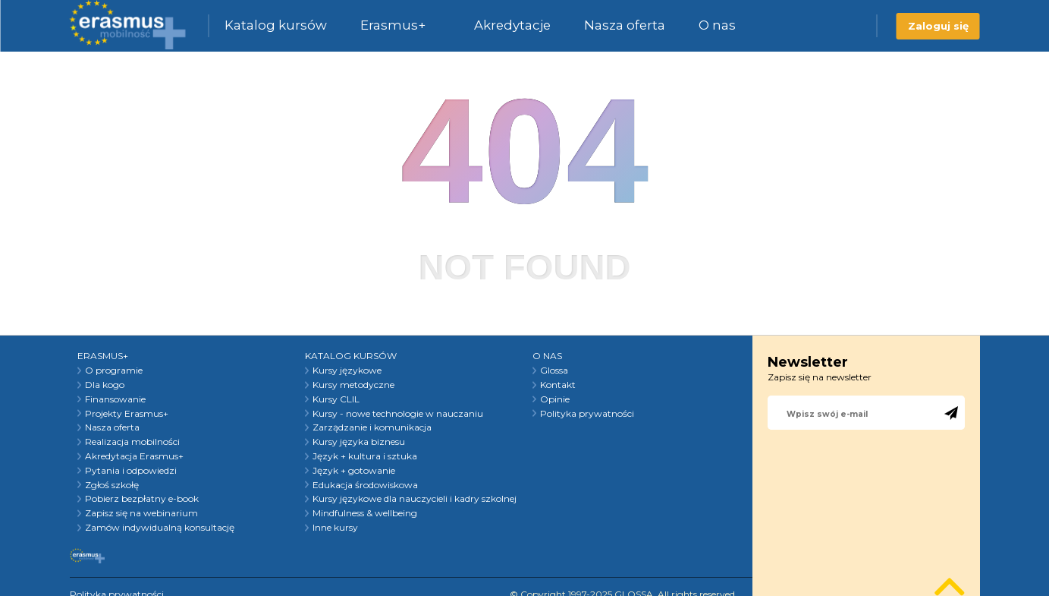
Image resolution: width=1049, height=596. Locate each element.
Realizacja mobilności (132, 442)
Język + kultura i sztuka (365, 456)
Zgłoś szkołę (112, 485)
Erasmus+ (393, 25)
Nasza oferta (624, 25)
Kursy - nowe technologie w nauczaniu (398, 413)
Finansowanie (115, 399)
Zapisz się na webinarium (141, 513)
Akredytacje (512, 25)
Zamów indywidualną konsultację (159, 527)
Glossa (554, 370)
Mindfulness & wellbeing (365, 513)
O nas (717, 25)
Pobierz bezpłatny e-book (142, 499)
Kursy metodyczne (353, 385)
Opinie (555, 399)
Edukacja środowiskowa (365, 485)
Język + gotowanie (354, 470)
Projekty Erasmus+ (126, 413)
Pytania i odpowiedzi (131, 470)
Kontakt (558, 385)
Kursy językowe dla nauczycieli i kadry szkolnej (415, 499)
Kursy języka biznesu (359, 442)
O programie (114, 370)
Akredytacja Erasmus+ (134, 456)
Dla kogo (104, 385)
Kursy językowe (347, 370)
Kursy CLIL (336, 399)
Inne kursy (335, 527)
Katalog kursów (276, 25)
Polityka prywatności (587, 413)
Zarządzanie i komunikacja (372, 427)
